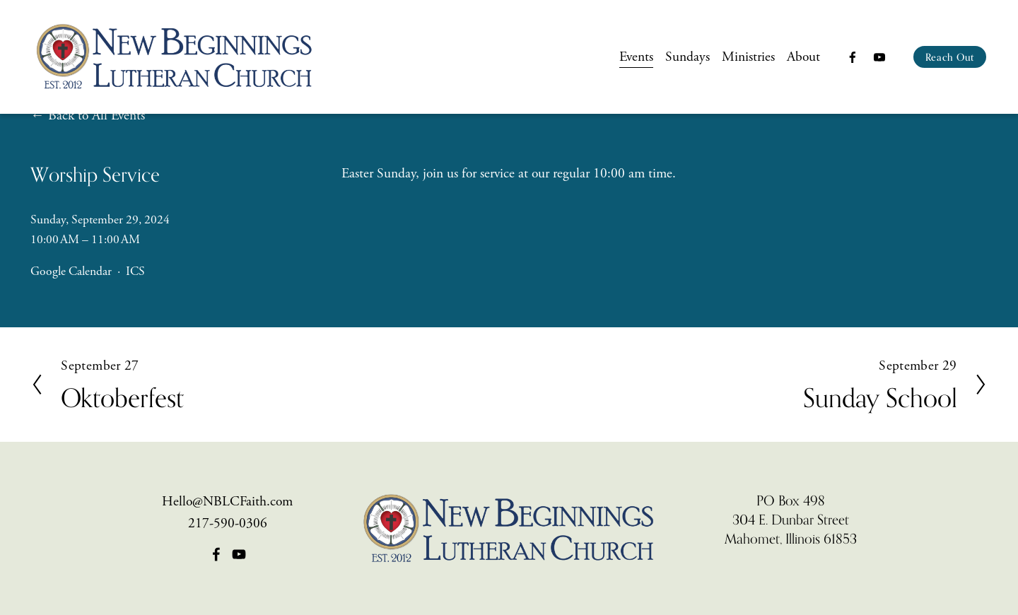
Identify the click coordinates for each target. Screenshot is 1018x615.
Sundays (687, 57)
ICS (135, 271)
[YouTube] (879, 57)
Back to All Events (96, 115)
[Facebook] (853, 57)
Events (636, 57)
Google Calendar (71, 271)
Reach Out (949, 57)
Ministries (748, 57)
